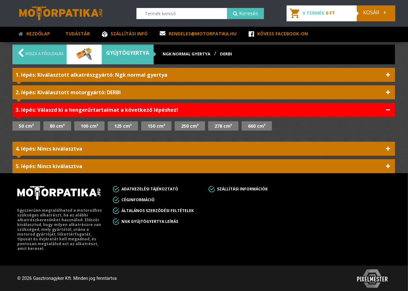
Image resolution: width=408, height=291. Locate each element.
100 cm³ (89, 126)
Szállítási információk (242, 189)
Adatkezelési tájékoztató (149, 189)
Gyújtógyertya (127, 52)
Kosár (374, 12)
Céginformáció (138, 199)
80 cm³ (57, 126)
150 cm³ (156, 126)
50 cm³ (26, 126)
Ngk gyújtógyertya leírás (149, 221)
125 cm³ (123, 126)
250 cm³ (190, 126)
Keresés (245, 13)
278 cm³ (223, 126)
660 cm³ (257, 126)
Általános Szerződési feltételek (157, 210)
